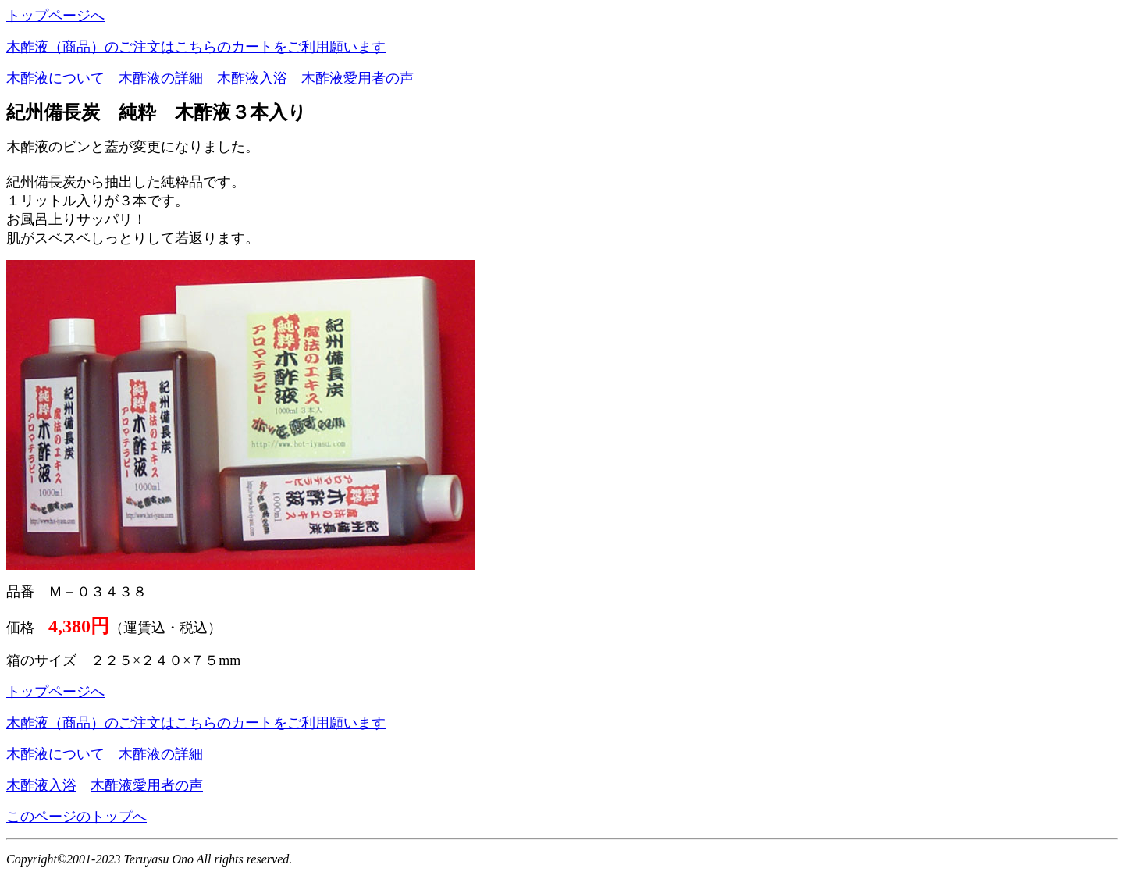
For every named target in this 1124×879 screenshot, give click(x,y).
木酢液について (55, 78)
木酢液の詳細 (161, 78)
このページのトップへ (76, 816)
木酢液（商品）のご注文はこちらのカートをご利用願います (196, 47)
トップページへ (55, 15)
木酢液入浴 (252, 78)
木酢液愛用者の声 (357, 78)
